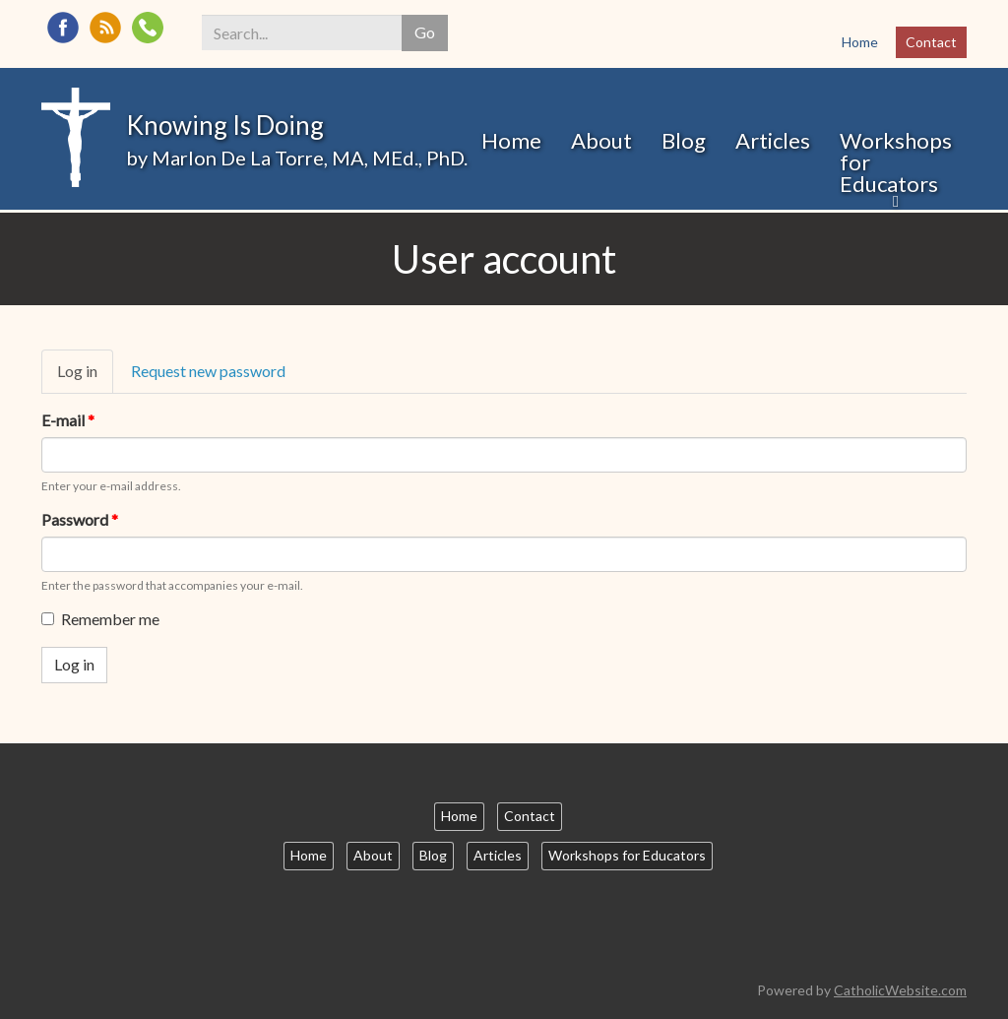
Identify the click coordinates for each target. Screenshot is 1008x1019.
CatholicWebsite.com (900, 990)
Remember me (100, 618)
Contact (931, 41)
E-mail (67, 420)
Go (424, 32)
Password (79, 519)
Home (860, 41)
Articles (772, 140)
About (601, 140)
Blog (684, 140)
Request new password (208, 370)
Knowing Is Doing (225, 125)
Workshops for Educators (896, 162)
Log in (85, 377)
